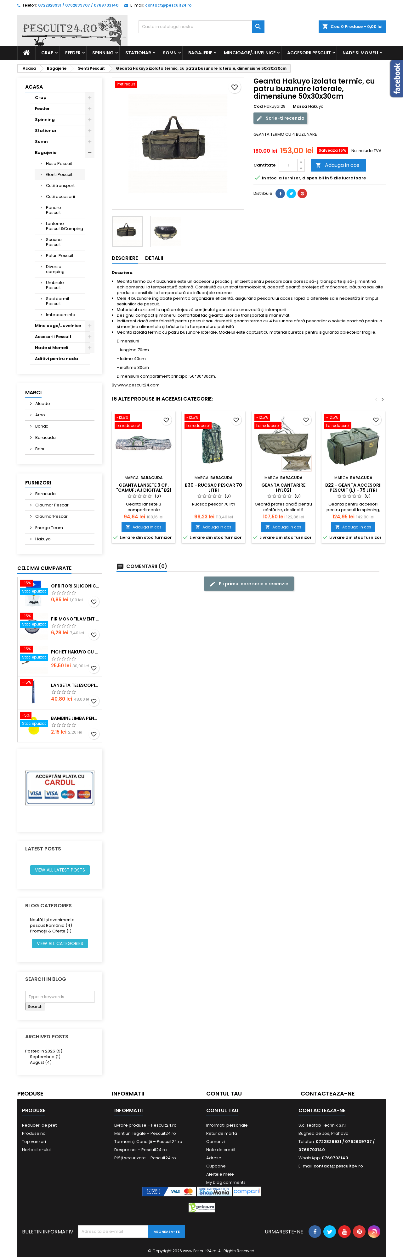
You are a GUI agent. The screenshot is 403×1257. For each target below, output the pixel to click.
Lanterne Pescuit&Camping (64, 226)
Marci (33, 392)
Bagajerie (200, 53)
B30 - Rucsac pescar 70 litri (213, 487)
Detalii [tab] (154, 258)
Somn (170, 53)
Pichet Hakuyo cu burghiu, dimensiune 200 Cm (75, 651)
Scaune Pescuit (54, 242)
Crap (47, 53)
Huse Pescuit (59, 164)
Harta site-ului (36, 1150)
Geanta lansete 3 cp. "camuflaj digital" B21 (143, 487)
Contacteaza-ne (328, 1093)
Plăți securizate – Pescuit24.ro (145, 1158)
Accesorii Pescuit (309, 53)
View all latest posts (60, 870)
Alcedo (42, 404)
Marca (300, 106)
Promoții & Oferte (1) (50, 931)
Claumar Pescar (51, 505)
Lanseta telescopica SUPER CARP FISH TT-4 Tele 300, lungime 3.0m (75, 685)
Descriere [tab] (125, 258)
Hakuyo (42, 539)
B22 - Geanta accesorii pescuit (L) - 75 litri (353, 487)
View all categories (60, 943)
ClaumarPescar (51, 516)
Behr (39, 449)
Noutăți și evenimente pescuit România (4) (52, 922)
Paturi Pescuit (59, 256)
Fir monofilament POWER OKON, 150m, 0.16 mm (75, 618)
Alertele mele (220, 1174)
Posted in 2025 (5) (43, 1051)
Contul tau (224, 1093)
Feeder (73, 53)
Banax (41, 426)
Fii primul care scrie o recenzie (248, 584)
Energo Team (48, 528)
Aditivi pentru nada (56, 359)
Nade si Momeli (360, 53)
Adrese (213, 1158)
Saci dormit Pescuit (57, 301)
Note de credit (221, 1150)
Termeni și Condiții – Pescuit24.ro (148, 1142)
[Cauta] (201, 26)
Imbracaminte (60, 315)
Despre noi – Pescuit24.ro (140, 1150)
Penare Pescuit (53, 210)
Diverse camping (55, 269)
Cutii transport (60, 186)
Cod (258, 106)
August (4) (41, 1062)
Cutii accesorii (60, 196)
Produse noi (34, 1133)
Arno (39, 415)
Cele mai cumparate (44, 568)
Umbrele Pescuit (55, 285)
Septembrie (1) (45, 1057)
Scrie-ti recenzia (280, 118)
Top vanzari (34, 1142)
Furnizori (38, 482)
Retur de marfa (221, 1133)
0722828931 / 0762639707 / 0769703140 (78, 5)
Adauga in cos (337, 165)
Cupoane (216, 1166)
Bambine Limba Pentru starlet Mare (75, 718)
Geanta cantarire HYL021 (283, 487)
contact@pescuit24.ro (168, 5)
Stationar (138, 53)
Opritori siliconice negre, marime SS (75, 585)
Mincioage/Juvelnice (249, 53)
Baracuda (45, 437)
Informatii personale (227, 1125)
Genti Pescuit (59, 175)
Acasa (34, 86)
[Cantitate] (288, 165)
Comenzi (215, 1142)
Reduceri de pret (39, 1125)
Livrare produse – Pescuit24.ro (145, 1125)
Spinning (103, 53)
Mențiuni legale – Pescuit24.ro (145, 1133)
